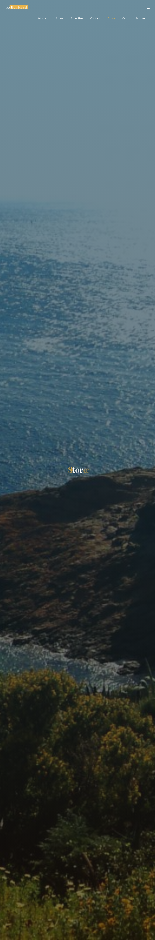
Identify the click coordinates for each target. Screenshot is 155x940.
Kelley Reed (16, 7)
